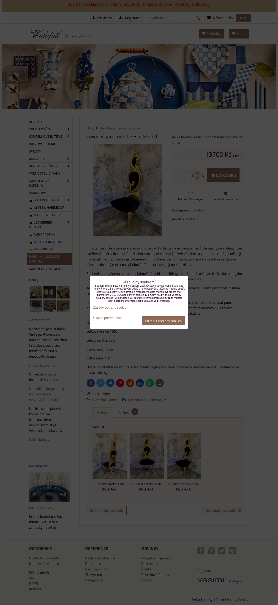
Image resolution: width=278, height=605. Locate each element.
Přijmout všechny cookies (163, 320)
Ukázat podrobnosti (107, 318)
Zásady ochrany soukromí (111, 307)
